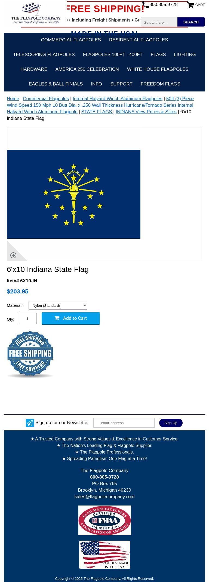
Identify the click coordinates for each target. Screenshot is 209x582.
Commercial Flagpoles (71, 39)
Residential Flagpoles (138, 39)
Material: (15, 305)
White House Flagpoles (158, 69)
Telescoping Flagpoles (44, 54)
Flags (158, 54)
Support (121, 84)
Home (13, 98)
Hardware (33, 69)
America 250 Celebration (87, 69)
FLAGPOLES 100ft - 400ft (113, 54)
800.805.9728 (163, 4)
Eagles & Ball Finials (56, 84)
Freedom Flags (160, 84)
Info (96, 84)
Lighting (185, 54)
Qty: (10, 319)
